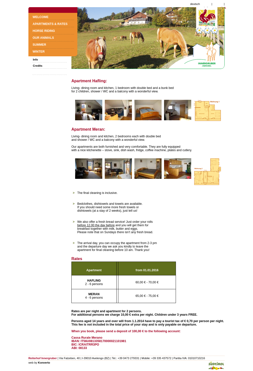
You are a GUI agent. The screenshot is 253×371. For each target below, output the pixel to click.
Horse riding (44, 31)
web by (39, 362)
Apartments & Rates (50, 24)
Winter (39, 51)
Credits (37, 65)
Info (35, 59)
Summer (39, 44)
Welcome (40, 17)
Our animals (43, 38)
